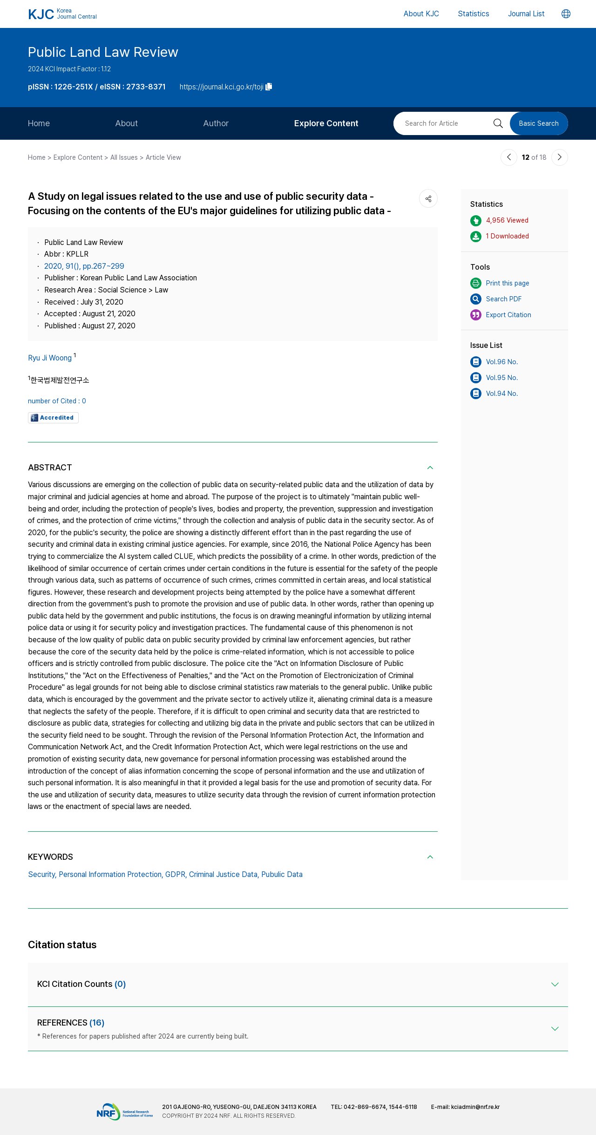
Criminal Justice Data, (224, 874)
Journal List (526, 13)
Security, (42, 874)
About (126, 123)
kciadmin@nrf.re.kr (475, 1107)
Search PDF (496, 299)
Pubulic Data (282, 874)
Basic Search (539, 123)
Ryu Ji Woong (50, 357)
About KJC (421, 13)
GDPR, (176, 874)
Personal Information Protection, (111, 874)
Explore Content (326, 123)
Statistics (473, 13)
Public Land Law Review (103, 51)
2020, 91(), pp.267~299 (84, 266)
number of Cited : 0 (57, 401)
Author (216, 123)
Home (39, 123)
